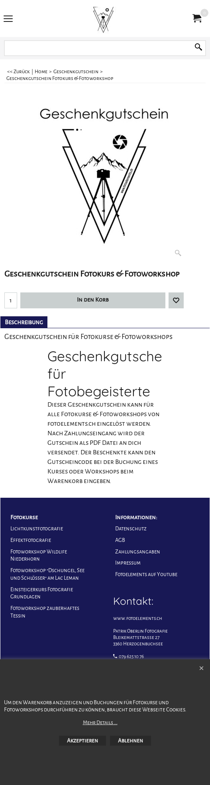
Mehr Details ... (100, 722)
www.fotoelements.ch (137, 618)
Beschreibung (24, 322)
